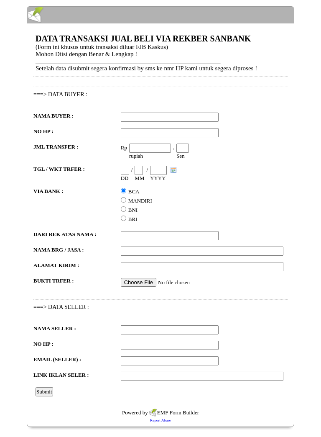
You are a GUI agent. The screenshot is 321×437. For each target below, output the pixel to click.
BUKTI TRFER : (53, 281)
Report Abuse (160, 420)
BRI (133, 219)
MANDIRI (140, 201)
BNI (133, 210)
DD (125, 178)
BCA (134, 191)
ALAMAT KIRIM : (56, 265)
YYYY (158, 178)
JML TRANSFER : (55, 147)
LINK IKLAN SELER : (61, 375)
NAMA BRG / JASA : (58, 250)
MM (139, 178)
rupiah (136, 156)
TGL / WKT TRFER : (59, 169)
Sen (180, 156)
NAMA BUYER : (53, 116)
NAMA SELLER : (54, 328)
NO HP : (43, 131)
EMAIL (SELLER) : (57, 359)
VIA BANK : (48, 191)
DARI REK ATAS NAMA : (64, 234)
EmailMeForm (160, 15)
